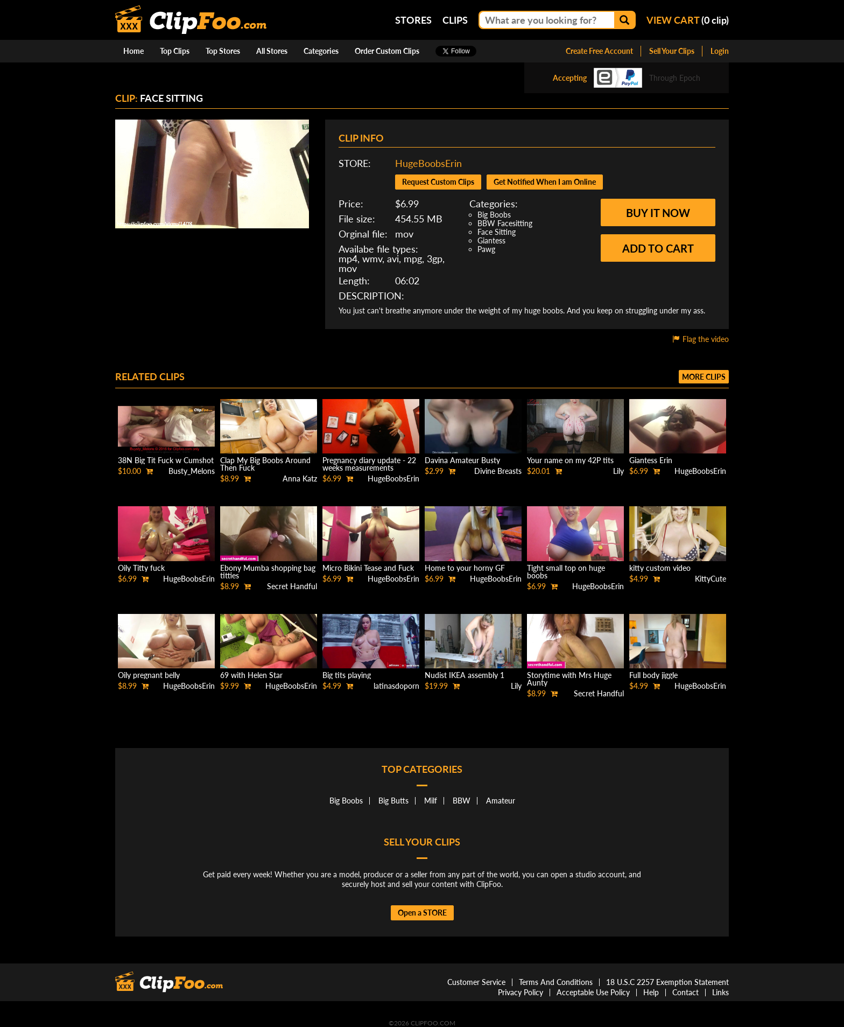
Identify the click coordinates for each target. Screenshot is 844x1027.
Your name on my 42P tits (570, 460)
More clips (704, 376)
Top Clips (174, 50)
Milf (430, 800)
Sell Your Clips (671, 50)
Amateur (500, 800)
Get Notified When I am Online (545, 181)
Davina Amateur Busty (462, 460)
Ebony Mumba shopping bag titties (267, 571)
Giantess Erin (650, 460)
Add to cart (658, 248)
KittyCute (710, 578)
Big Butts (393, 800)
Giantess (491, 240)
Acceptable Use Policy (593, 992)
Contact (685, 992)
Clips (455, 20)
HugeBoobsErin (428, 163)
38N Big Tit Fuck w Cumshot (166, 460)
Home (133, 50)
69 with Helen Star (251, 675)
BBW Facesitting (504, 223)
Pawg (486, 249)
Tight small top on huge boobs (566, 571)
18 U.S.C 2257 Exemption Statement (667, 982)
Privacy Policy (520, 992)
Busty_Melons (191, 471)
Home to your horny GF (465, 567)
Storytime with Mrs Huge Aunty (569, 678)
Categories (321, 50)
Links (720, 992)
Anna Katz (300, 478)
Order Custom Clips (387, 50)
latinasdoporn (396, 685)
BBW (461, 800)
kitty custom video (660, 567)
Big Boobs (494, 214)
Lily (618, 471)
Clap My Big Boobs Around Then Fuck (265, 464)
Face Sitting (496, 231)
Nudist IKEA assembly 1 (464, 675)
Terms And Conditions (556, 982)
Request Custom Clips (438, 181)
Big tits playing (346, 675)
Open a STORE (422, 912)
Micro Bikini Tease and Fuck (368, 567)
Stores (413, 20)
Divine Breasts (498, 471)
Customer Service (476, 982)
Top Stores (223, 50)
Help (651, 992)
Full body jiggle (653, 675)
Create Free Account (599, 50)
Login (720, 50)
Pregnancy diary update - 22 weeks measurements (369, 464)
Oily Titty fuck (141, 567)
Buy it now (658, 212)
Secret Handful (292, 586)
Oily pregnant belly (149, 675)
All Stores (271, 50)
